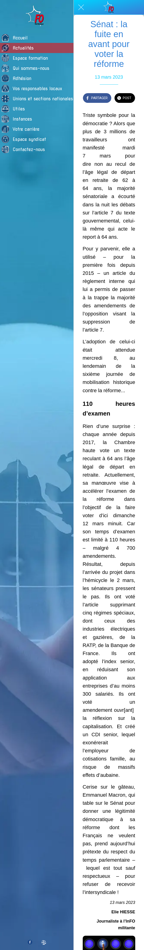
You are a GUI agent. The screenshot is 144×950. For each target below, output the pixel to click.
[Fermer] (81, 7)
